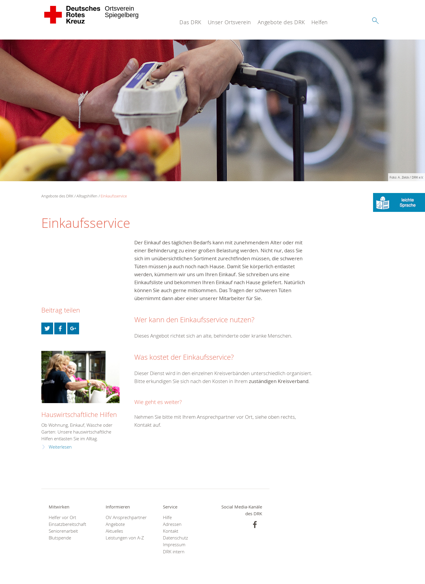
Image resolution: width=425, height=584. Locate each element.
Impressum (174, 544)
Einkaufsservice (114, 196)
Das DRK (190, 22)
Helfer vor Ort (62, 517)
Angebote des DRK (281, 22)
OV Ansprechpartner (126, 517)
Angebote (115, 524)
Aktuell (188, 41)
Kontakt (170, 531)
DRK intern (173, 551)
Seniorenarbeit (63, 531)
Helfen (319, 22)
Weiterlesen (60, 447)
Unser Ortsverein (229, 22)
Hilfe (167, 517)
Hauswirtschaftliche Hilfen (79, 414)
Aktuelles (114, 531)
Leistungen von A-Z (125, 538)
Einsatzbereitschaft (67, 524)
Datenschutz (175, 538)
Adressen (172, 524)
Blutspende (60, 538)
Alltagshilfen (86, 196)
